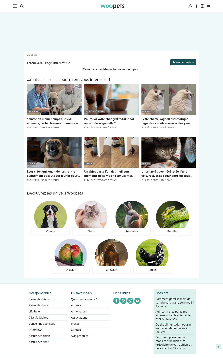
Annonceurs (79, 311)
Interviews (35, 330)
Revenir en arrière (183, 62)
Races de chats (38, 305)
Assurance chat (39, 342)
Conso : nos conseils (42, 324)
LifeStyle (34, 311)
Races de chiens (39, 299)
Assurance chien (39, 336)
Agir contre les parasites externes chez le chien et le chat (173, 315)
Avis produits (79, 336)
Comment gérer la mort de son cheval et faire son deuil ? (175, 302)
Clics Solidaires (38, 317)
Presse (75, 324)
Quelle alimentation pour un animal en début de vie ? (174, 328)
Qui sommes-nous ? (84, 299)
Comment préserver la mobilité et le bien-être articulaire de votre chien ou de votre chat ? (174, 342)
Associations (79, 317)
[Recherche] (22, 6)
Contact (76, 330)
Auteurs (76, 305)
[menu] (15, 6)
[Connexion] (190, 6)
